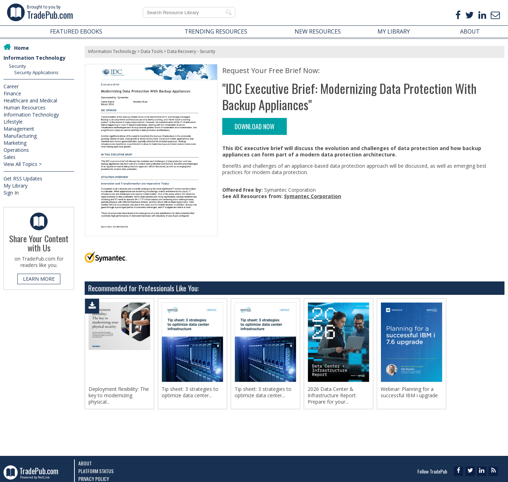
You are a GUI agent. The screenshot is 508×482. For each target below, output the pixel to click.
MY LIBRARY (393, 31)
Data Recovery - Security (191, 51)
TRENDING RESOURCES (216, 31)
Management (19, 128)
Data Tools (152, 51)
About (85, 463)
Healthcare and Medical (30, 100)
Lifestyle (13, 121)
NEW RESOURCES (318, 31)
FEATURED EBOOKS (76, 31)
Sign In (11, 192)
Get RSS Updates (23, 178)
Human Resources (25, 107)
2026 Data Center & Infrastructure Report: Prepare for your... (332, 395)
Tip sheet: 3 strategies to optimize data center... (190, 392)
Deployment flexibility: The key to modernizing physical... (119, 395)
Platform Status (96, 471)
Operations (16, 150)
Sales (10, 157)
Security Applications (36, 72)
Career (11, 86)
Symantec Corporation (312, 196)
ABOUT (470, 31)
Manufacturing (20, 135)
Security (17, 66)
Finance (12, 93)
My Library (16, 185)
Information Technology (35, 57)
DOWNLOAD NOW (254, 126)
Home (21, 47)
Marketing (15, 142)
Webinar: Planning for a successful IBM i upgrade (409, 392)
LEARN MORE (39, 278)
